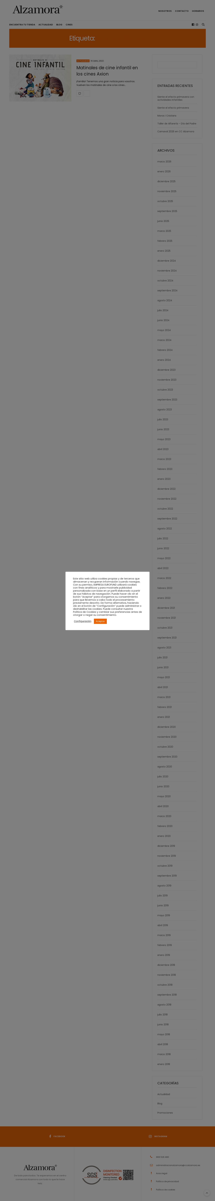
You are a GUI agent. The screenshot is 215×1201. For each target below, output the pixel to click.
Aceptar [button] (100, 621)
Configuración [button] (82, 621)
